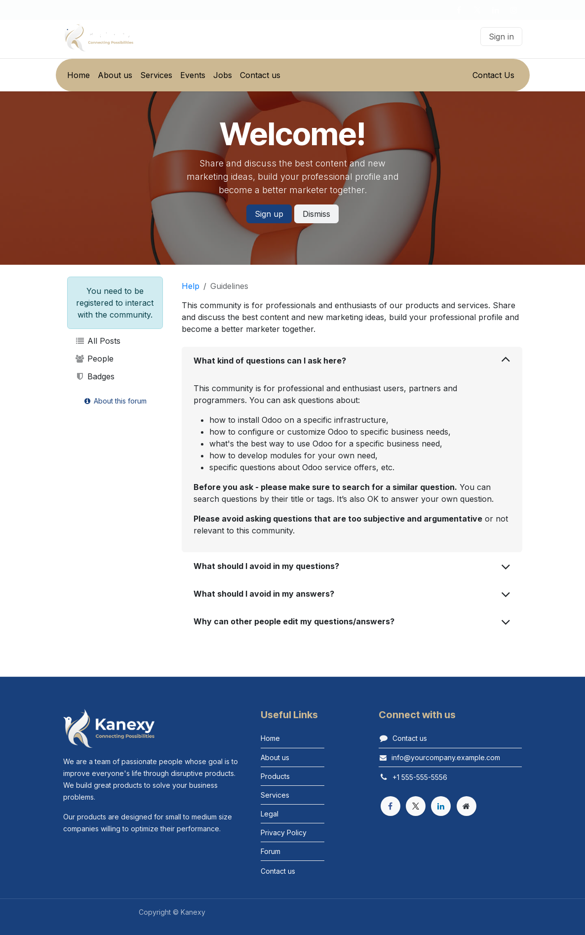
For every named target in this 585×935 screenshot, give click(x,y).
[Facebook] (459, 10)
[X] (477, 10)
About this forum (115, 401)
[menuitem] (78, 75)
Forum (270, 851)
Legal (269, 814)
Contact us (409, 738)
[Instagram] (514, 10)
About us (275, 757)
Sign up (269, 214)
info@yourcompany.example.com (445, 757)
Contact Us (493, 75)
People (94, 359)
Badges (95, 376)
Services (275, 795)
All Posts (97, 341)
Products (275, 776)
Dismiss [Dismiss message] (316, 214)
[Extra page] (466, 806)
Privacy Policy (284, 832)
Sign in (501, 36)
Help (190, 286)
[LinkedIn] (496, 10)
